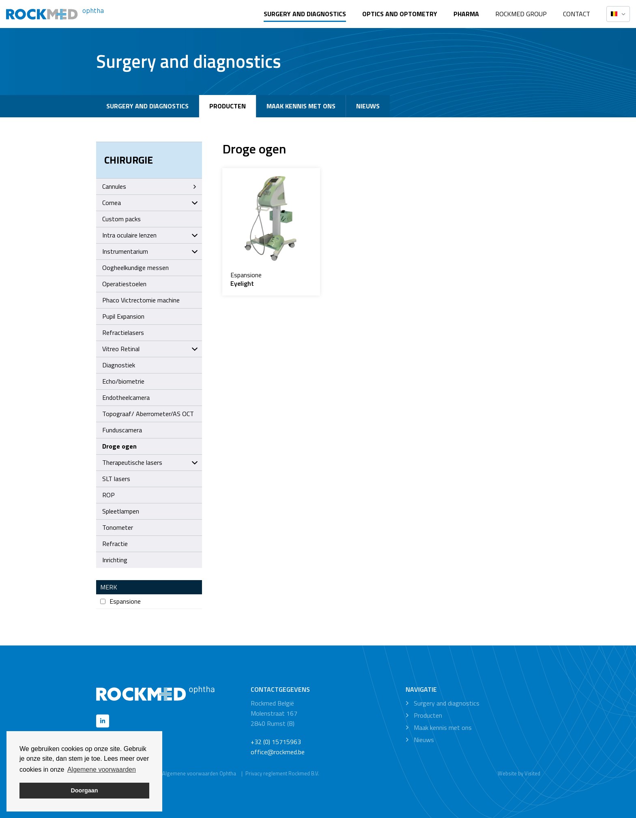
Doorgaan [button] (84, 790)
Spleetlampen (120, 511)
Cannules (150, 186)
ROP (108, 495)
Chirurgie (128, 160)
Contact (576, 14)
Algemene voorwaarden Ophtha (199, 773)
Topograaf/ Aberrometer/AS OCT (148, 414)
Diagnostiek (118, 365)
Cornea (150, 202)
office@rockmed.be (278, 752)
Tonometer (117, 527)
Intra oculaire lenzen (150, 235)
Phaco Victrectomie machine (141, 300)
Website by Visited (519, 773)
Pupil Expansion (123, 316)
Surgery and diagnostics (305, 14)
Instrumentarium (150, 251)
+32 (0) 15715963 (276, 742)
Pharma (466, 14)
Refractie (115, 543)
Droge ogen (119, 446)
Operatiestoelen (124, 284)
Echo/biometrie (123, 381)
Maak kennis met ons (300, 106)
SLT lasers (116, 478)
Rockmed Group (521, 14)
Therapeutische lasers (150, 462)
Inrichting (114, 560)
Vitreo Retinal (150, 349)
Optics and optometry (399, 14)
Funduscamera (122, 430)
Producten (227, 106)
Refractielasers (123, 332)
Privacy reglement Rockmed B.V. (282, 773)
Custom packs (121, 219)
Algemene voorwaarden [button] (101, 769)
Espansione (120, 601)
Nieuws (368, 106)
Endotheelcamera (126, 397)
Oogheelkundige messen (135, 267)
